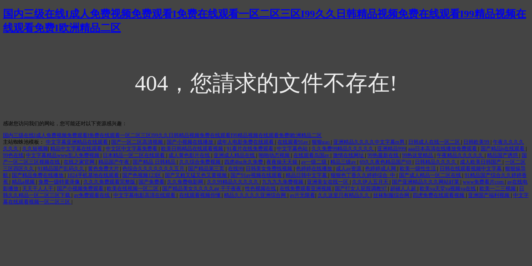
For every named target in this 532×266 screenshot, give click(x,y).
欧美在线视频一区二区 (133, 188)
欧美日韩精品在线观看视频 (193, 148)
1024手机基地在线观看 (93, 175)
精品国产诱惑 (503, 155)
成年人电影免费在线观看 (246, 142)
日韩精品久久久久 (436, 162)
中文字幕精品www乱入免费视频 (63, 155)
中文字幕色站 (293, 148)
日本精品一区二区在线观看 (134, 155)
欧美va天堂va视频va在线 (448, 188)
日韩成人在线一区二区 (434, 142)
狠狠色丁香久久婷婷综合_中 (364, 175)
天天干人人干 (38, 188)
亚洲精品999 (391, 148)
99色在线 (13, 155)
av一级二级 (314, 162)
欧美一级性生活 (418, 168)
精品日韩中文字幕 (307, 175)
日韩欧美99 (477, 142)
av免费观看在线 (92, 195)
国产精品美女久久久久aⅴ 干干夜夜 (202, 188)
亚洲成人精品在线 (235, 155)
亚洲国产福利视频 (489, 195)
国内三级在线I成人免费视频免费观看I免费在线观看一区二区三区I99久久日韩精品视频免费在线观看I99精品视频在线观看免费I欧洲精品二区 (162, 135)
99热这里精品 (418, 155)
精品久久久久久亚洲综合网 (255, 195)
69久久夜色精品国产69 (386, 162)
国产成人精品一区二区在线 (431, 175)
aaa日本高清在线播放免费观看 (443, 148)
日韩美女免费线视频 (270, 168)
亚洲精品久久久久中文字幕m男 (369, 142)
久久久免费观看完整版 (110, 182)
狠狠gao (321, 142)
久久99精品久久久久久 (233, 182)
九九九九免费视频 (283, 182)
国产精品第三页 (207, 168)
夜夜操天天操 (282, 162)
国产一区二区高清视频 (137, 142)
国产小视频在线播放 (191, 142)
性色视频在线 (261, 188)
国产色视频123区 (142, 175)
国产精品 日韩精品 (155, 162)
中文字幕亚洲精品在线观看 (77, 142)
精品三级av (343, 162)
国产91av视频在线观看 (257, 175)
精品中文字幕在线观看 (76, 148)
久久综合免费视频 (200, 162)
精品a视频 (24, 182)
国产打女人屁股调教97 (361, 188)
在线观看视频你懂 (200, 195)
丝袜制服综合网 (392, 195)
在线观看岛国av (312, 155)
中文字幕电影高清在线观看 (145, 195)
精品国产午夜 (114, 162)
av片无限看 (302, 195)
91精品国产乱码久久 (62, 168)
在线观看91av (293, 142)
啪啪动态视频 (275, 155)
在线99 (235, 168)
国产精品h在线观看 (503, 148)
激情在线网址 (349, 155)
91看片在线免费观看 (251, 148)
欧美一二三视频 (498, 188)
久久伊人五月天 (371, 182)
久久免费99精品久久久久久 (343, 148)
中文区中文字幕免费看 (132, 148)
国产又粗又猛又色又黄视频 (196, 175)
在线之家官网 (80, 162)
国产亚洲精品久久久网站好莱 (426, 182)
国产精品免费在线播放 (38, 175)
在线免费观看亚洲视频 (306, 188)
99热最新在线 (384, 155)
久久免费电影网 (186, 182)
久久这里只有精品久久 (344, 195)
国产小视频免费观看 (81, 188)
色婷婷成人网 (381, 168)
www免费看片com (484, 182)
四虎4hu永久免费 (244, 162)
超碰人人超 (403, 188)
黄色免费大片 (104, 168)
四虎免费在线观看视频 (439, 195)
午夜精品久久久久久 (461, 155)
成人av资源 (349, 168)
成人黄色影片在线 (189, 155)
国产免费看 (151, 182)
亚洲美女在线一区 (328, 182)
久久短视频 (35, 148)
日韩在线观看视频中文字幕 (471, 168)
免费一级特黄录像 (59, 182)
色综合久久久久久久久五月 (154, 168)
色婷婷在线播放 (315, 168)
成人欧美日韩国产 (481, 162)
